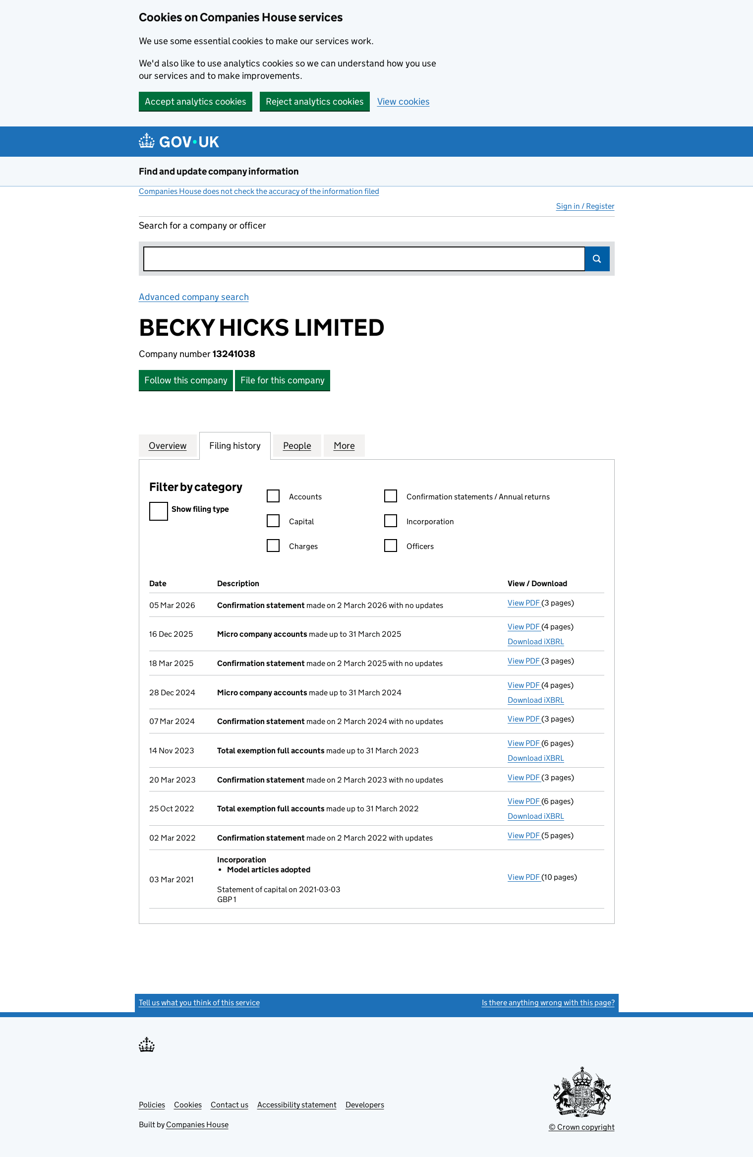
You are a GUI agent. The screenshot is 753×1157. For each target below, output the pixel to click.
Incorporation (419, 523)
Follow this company (186, 380)
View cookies (403, 101)
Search (597, 258)
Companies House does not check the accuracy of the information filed (259, 191)
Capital (290, 523)
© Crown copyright (582, 1127)
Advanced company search (194, 297)
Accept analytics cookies (195, 101)
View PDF (524, 603)
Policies (152, 1104)
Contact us (229, 1104)
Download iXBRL (536, 641)
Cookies (188, 1104)
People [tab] (297, 445)
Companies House (197, 1124)
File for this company (282, 380)
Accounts (294, 498)
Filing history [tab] (235, 445)
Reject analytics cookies (315, 101)
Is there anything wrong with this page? (548, 1002)
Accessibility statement (297, 1104)
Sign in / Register (585, 206)
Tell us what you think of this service (199, 1002)
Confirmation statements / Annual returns (467, 498)
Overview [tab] (168, 445)
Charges (292, 548)
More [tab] (344, 445)
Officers (409, 548)
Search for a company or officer (202, 225)
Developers (365, 1104)
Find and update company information (219, 171)
